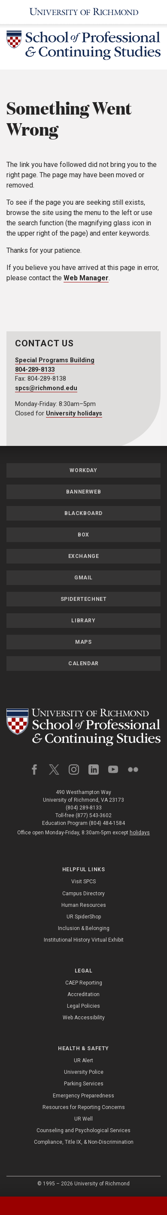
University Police (83, 1072)
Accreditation (83, 994)
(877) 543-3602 (94, 815)
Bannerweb (83, 492)
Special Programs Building (54, 360)
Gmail (83, 578)
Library (83, 621)
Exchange (83, 556)
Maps (83, 642)
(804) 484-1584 (107, 823)
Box (83, 535)
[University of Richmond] (83, 12)
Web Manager (86, 278)
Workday (83, 470)
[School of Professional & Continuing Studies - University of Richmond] (83, 46)
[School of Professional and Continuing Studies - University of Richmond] (83, 727)
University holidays (74, 413)
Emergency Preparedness (83, 1096)
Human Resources (83, 905)
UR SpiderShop (84, 917)
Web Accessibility (84, 1018)
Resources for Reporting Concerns (84, 1107)
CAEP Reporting (83, 983)
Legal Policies (83, 1006)
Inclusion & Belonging (83, 928)
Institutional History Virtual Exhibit (84, 940)
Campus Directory (83, 894)
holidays (140, 833)
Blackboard (83, 513)
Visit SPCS (83, 882)
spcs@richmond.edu (46, 388)
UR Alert (83, 1060)
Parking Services (83, 1084)
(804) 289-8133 (84, 808)
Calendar (83, 664)
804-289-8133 (35, 369)
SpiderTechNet (84, 599)
